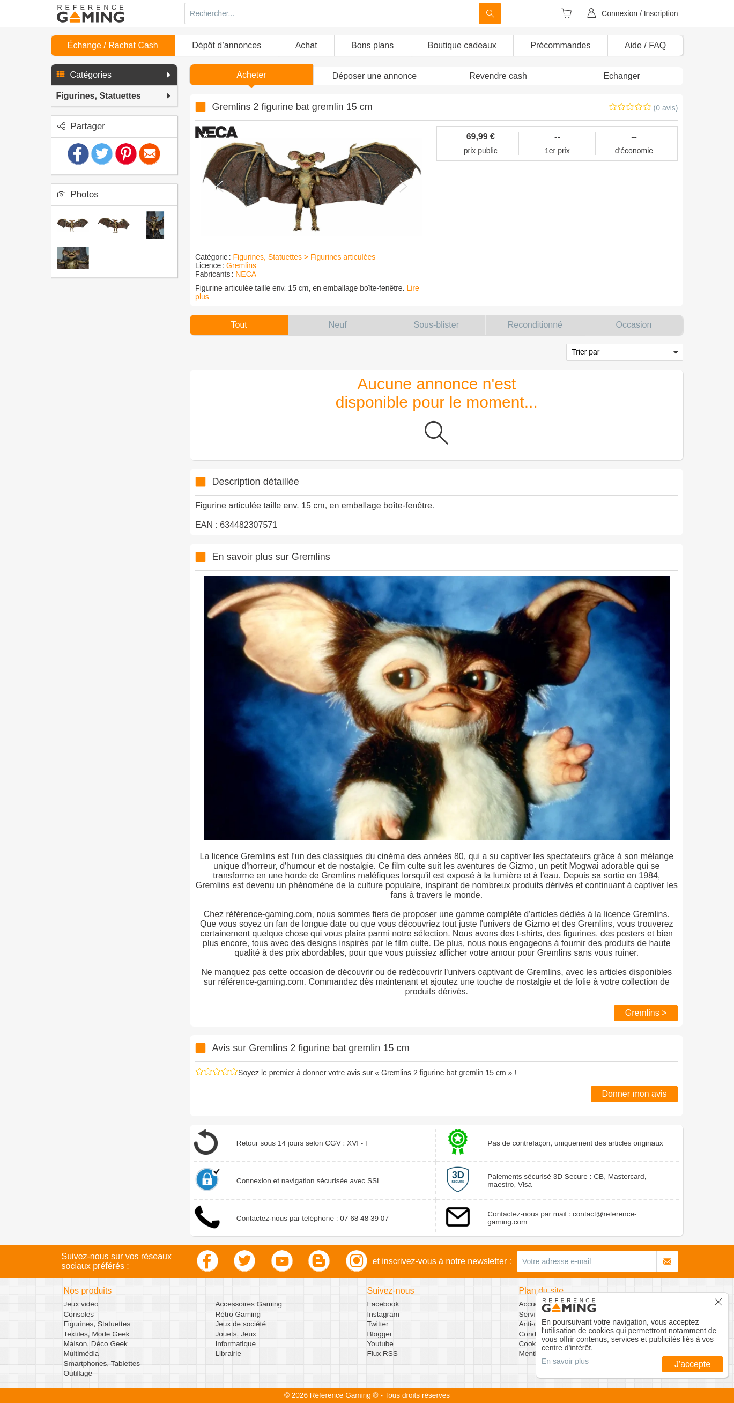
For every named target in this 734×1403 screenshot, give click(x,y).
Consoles (79, 1314)
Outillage (78, 1373)
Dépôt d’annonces (226, 45)
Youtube (380, 1344)
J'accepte (692, 1364)
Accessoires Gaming (249, 1304)
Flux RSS (382, 1353)
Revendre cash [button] (498, 75)
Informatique (236, 1344)
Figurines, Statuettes (97, 1324)
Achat (306, 45)
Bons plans (372, 45)
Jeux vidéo (81, 1304)
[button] (114, 75)
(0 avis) (666, 108)
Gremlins (241, 265)
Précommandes (560, 45)
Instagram (383, 1314)
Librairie (228, 1353)
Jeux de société (241, 1324)
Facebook (383, 1304)
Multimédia (81, 1353)
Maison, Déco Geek (96, 1344)
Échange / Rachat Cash (113, 45)
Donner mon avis (634, 1093)
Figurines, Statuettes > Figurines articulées (304, 257)
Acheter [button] (251, 74)
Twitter (378, 1324)
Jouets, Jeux (236, 1334)
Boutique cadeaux (462, 45)
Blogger (379, 1334)
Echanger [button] (621, 75)
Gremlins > (646, 1012)
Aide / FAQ (645, 45)
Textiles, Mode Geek (97, 1334)
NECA (245, 274)
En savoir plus (565, 1361)
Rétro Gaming (238, 1314)
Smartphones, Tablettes (102, 1364)
